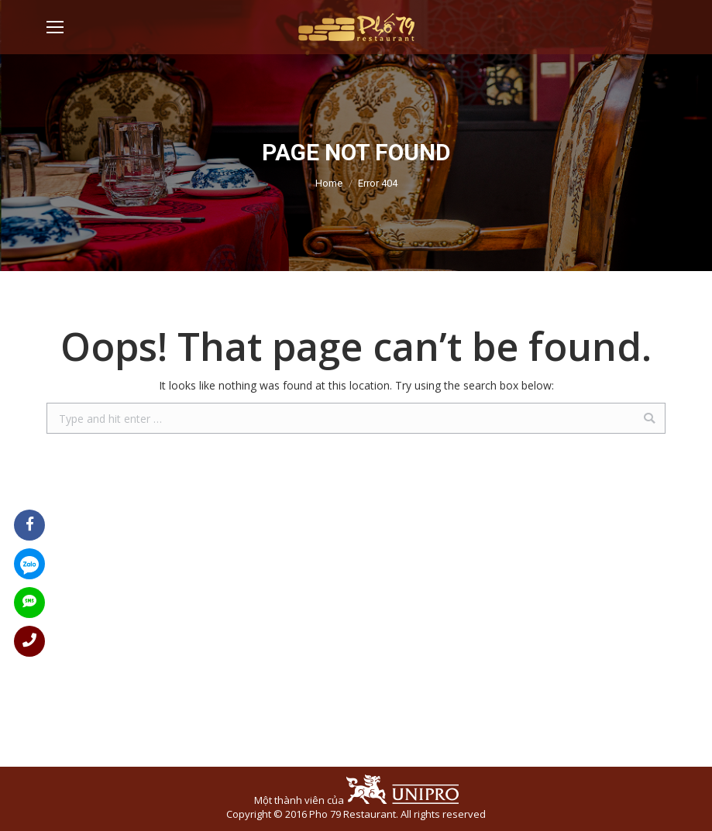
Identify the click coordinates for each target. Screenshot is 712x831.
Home (328, 183)
